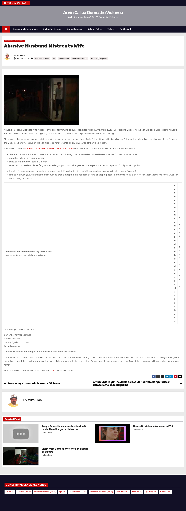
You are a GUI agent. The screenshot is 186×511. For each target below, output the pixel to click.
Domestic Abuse (75, 29)
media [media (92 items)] (137, 491)
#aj (54, 59)
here (53, 370)
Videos (110, 29)
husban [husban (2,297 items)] (122, 491)
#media (94, 59)
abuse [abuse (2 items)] (9, 491)
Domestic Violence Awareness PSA (153, 426)
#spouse (103, 59)
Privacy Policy (95, 29)
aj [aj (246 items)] (62, 491)
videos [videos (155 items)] (165, 491)
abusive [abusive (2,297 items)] (24, 491)
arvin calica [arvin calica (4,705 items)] (78, 491)
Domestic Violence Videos (14, 41)
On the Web (125, 29)
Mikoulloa (21, 55)
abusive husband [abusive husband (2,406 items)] (45, 491)
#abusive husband (42, 59)
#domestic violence (79, 59)
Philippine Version (52, 29)
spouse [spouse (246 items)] (151, 491)
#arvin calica (64, 59)
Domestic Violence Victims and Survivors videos (49, 148)
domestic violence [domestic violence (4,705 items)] (101, 491)
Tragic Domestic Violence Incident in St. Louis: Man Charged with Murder (64, 428)
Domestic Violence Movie (25, 29)
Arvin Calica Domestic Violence (93, 12)
